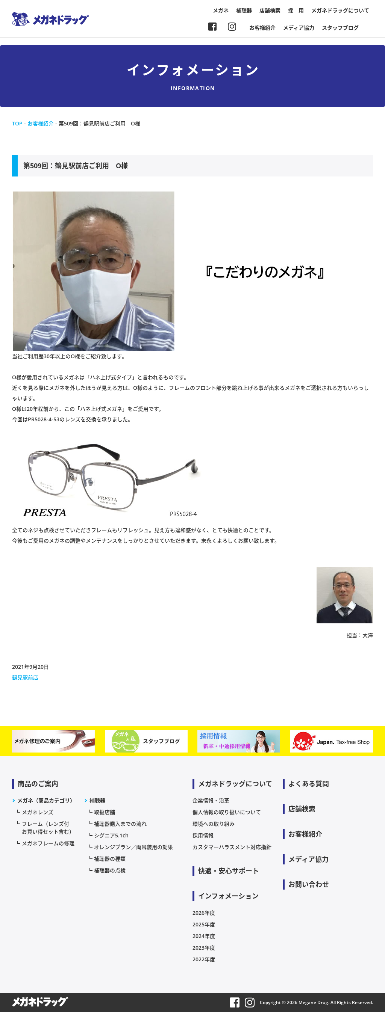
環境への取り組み (213, 823)
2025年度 (203, 924)
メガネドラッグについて (340, 10)
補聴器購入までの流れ (120, 823)
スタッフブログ (340, 27)
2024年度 (203, 936)
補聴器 (244, 10)
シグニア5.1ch (111, 835)
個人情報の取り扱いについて (226, 812)
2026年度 (203, 912)
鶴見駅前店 (25, 677)
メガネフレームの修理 (48, 843)
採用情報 (203, 835)
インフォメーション (228, 895)
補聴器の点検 (110, 870)
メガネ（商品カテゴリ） (46, 800)
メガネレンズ (37, 812)
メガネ (221, 10)
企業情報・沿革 (210, 800)
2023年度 (203, 947)
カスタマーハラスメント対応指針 (231, 847)
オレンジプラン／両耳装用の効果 (133, 847)
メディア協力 (298, 27)
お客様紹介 (262, 27)
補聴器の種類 (110, 858)
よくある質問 (308, 783)
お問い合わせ (308, 884)
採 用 (296, 10)
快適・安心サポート (228, 870)
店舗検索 (269, 10)
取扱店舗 (104, 812)
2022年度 (203, 959)
